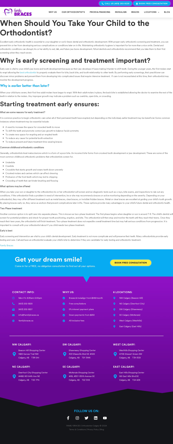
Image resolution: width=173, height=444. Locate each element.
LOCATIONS (151, 12)
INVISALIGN (121, 12)
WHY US (53, 12)
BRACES (135, 12)
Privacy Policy (93, 429)
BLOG (167, 12)
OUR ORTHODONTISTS (73, 12)
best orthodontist (28, 72)
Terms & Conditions (77, 429)
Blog (102, 429)
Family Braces (6, 245)
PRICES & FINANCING (100, 12)
